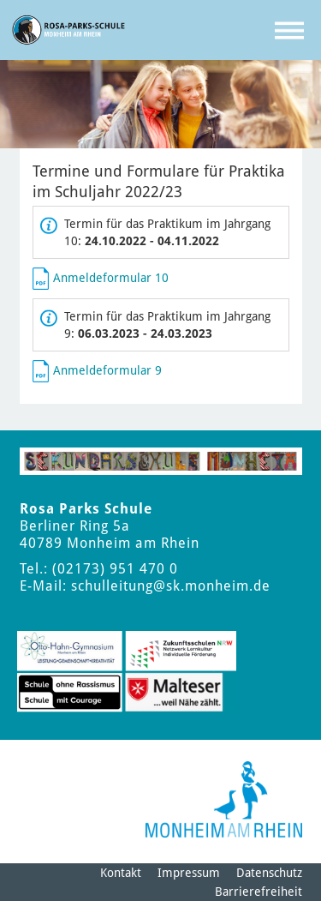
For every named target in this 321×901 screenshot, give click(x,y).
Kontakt (120, 873)
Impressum (189, 873)
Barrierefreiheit (258, 891)
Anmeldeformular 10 (111, 277)
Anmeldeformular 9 (107, 369)
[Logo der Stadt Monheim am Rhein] (224, 799)
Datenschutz (269, 873)
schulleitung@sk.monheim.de (170, 586)
